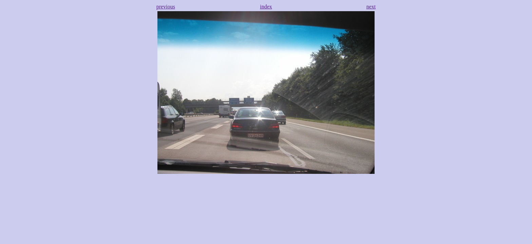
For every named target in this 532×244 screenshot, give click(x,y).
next (371, 6)
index (266, 6)
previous (165, 6)
